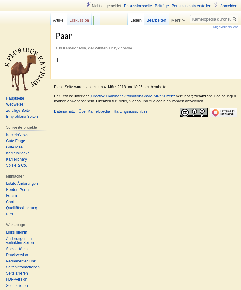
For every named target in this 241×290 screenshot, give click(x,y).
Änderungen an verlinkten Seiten (20, 240)
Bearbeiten (156, 20)
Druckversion (17, 255)
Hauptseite (15, 98)
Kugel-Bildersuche (225, 27)
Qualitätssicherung (21, 208)
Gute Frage (15, 141)
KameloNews (17, 135)
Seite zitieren (17, 273)
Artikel (58, 20)
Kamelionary (16, 159)
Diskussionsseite (138, 6)
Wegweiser (15, 104)
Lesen (135, 20)
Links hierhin (16, 232)
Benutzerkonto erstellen (191, 6)
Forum (11, 196)
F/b (96, 19)
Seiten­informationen (23, 267)
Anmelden (228, 6)
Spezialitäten (17, 249)
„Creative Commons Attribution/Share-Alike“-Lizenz (132, 96)
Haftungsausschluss (130, 111)
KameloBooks (17, 153)
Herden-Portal (17, 190)
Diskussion (79, 20)
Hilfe (9, 214)
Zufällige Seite (18, 110)
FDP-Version (16, 279)
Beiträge (162, 6)
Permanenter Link (21, 261)
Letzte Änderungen (22, 183)
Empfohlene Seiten (22, 116)
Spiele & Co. (16, 165)
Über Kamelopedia (94, 111)
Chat (10, 202)
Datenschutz (64, 111)
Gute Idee (14, 147)
